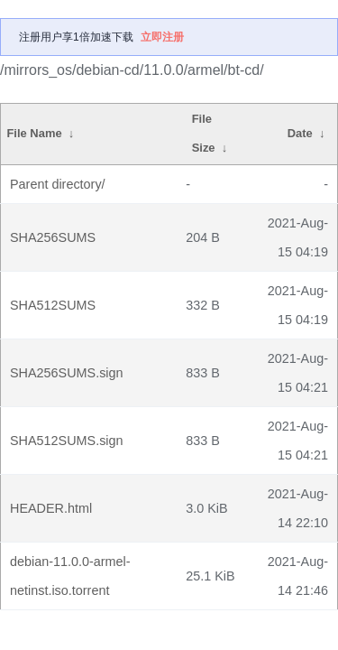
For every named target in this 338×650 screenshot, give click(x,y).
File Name (33, 133)
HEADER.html (51, 508)
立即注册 (162, 37)
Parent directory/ (57, 184)
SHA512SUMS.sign (66, 440)
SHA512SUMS (53, 305)
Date (300, 133)
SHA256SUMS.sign (66, 373)
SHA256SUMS (53, 237)
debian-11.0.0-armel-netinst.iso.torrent (70, 576)
